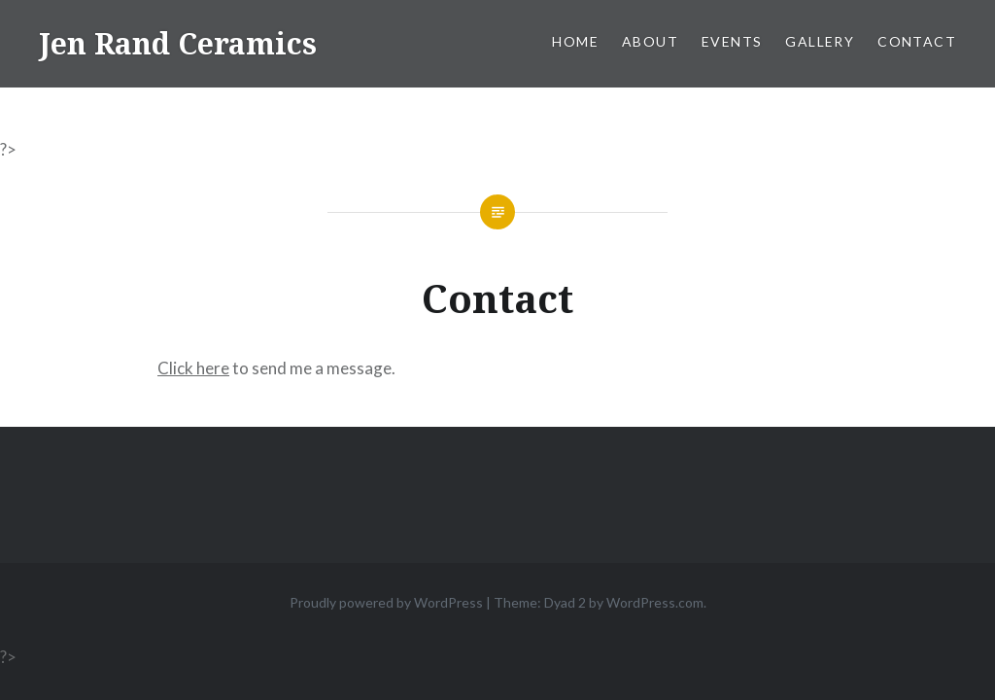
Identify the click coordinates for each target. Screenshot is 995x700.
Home (575, 41)
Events (732, 41)
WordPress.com (654, 602)
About (650, 41)
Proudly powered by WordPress (386, 602)
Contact (916, 41)
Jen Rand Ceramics (178, 43)
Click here (193, 368)
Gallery (819, 41)
